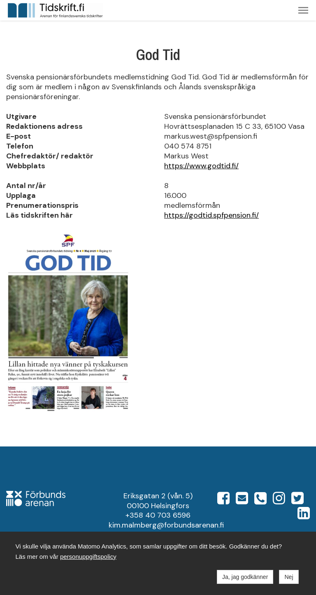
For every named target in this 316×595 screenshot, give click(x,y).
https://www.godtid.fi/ (201, 166)
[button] (303, 10)
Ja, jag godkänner (245, 577)
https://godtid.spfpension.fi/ (211, 215)
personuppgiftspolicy (88, 556)
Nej (288, 577)
